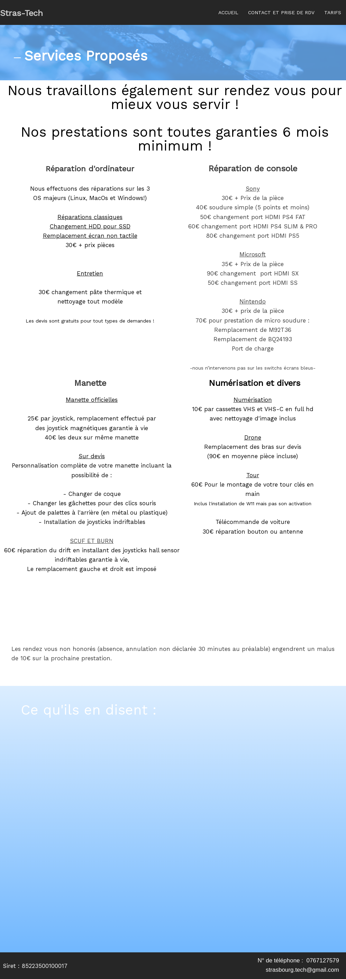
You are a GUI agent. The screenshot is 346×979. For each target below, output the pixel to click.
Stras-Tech (21, 13)
